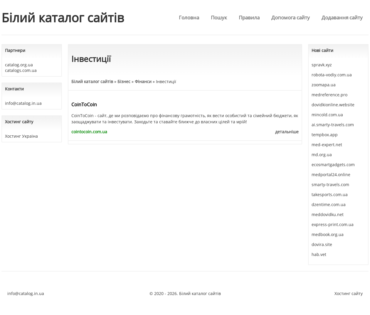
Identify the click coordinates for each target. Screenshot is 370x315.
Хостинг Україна (21, 136)
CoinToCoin (84, 104)
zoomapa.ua (324, 84)
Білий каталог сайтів (62, 17)
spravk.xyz (322, 65)
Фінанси (143, 81)
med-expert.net (327, 144)
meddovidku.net (328, 214)
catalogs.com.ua (21, 70)
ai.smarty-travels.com (333, 124)
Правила (249, 17)
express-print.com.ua (333, 224)
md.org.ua (322, 154)
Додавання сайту (342, 17)
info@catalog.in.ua (23, 103)
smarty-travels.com (330, 184)
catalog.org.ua (19, 65)
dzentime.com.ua (329, 204)
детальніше (287, 131)
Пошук (219, 17)
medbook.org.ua (328, 234)
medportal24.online (331, 174)
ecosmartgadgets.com (333, 164)
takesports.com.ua (330, 194)
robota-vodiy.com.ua (332, 75)
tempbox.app (325, 134)
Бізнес (123, 81)
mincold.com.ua (327, 114)
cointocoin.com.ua (89, 131)
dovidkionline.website (333, 104)
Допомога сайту (290, 17)
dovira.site (322, 244)
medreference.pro (329, 94)
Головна (189, 17)
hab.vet (319, 254)
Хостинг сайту (348, 293)
